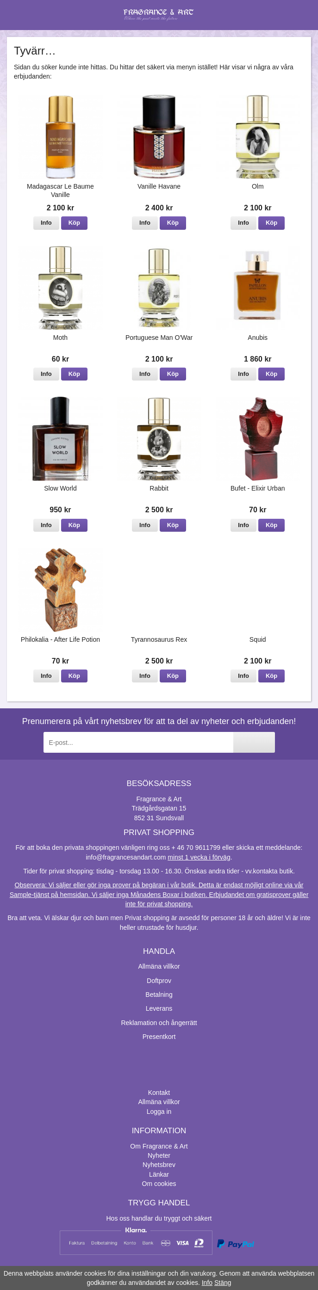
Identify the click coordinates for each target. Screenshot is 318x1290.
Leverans (159, 1008)
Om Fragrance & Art (158, 1146)
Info (46, 222)
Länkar (159, 1174)
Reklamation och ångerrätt (159, 1022)
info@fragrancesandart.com (126, 857)
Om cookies (159, 1183)
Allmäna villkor (159, 966)
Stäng (222, 1282)
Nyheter (159, 1155)
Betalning (158, 994)
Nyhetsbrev (159, 1164)
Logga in (159, 1111)
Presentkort (159, 1036)
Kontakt (159, 1092)
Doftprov (159, 980)
